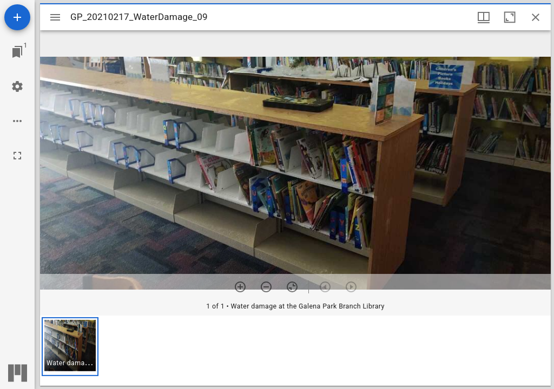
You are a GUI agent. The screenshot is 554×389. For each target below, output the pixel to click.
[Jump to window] (17, 52)
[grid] (295, 351)
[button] (70, 346)
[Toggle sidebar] (55, 17)
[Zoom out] (266, 287)
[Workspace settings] (17, 86)
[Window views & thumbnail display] (484, 17)
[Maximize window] (510, 17)
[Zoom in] (240, 287)
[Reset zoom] (292, 287)
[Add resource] (17, 17)
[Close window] (536, 17)
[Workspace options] (17, 121)
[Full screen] (17, 156)
